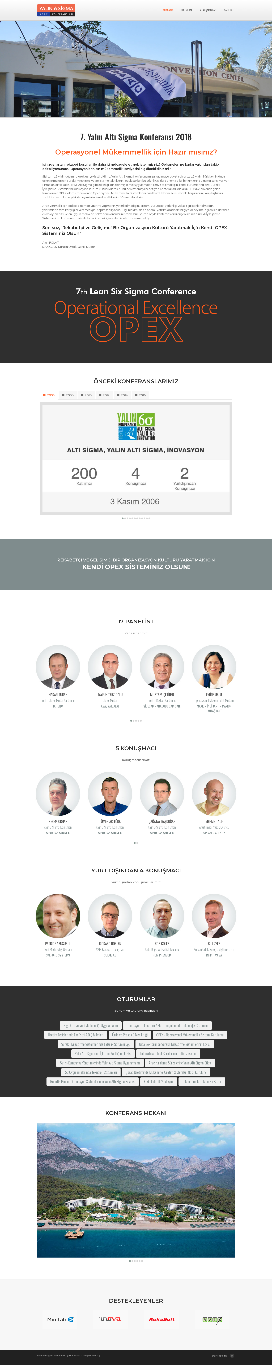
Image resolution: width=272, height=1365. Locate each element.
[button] (126, 518)
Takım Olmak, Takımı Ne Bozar (202, 1084)
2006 (52, 395)
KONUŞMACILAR (207, 10)
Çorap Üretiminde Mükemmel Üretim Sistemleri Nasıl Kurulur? (166, 1075)
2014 (126, 395)
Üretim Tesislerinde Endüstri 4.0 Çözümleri (76, 1038)
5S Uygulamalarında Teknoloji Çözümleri (91, 1075)
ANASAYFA (168, 10)
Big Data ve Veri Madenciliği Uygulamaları (90, 1028)
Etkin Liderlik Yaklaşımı (158, 1084)
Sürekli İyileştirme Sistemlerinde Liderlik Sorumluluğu (95, 1047)
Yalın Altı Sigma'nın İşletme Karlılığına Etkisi (103, 1056)
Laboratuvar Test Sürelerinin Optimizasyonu (168, 1056)
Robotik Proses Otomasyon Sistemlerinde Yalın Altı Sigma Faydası (92, 1084)
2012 (108, 395)
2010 (89, 395)
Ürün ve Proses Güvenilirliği (130, 1038)
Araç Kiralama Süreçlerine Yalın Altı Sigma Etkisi (180, 1066)
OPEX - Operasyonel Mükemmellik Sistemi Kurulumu (190, 1038)
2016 (144, 395)
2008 (71, 395)
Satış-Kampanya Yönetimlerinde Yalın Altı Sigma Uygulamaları (100, 1066)
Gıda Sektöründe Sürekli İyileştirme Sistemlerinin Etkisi (174, 1047)
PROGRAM (186, 10)
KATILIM (228, 10)
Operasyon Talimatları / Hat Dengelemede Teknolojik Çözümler (167, 1028)
